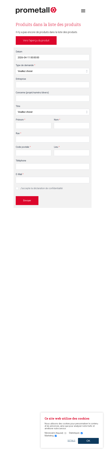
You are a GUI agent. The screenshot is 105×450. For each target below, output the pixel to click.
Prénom (20, 119)
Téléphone (21, 160)
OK (88, 440)
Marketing (49, 435)
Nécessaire (54, 433)
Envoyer (27, 200)
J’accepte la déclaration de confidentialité (41, 188)
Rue (18, 133)
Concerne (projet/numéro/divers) (32, 92)
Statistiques (74, 433)
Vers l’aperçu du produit (36, 40)
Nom (57, 119)
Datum (19, 51)
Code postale (23, 147)
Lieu (57, 147)
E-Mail (20, 174)
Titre (18, 106)
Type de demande (25, 65)
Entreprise (21, 79)
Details (71, 441)
